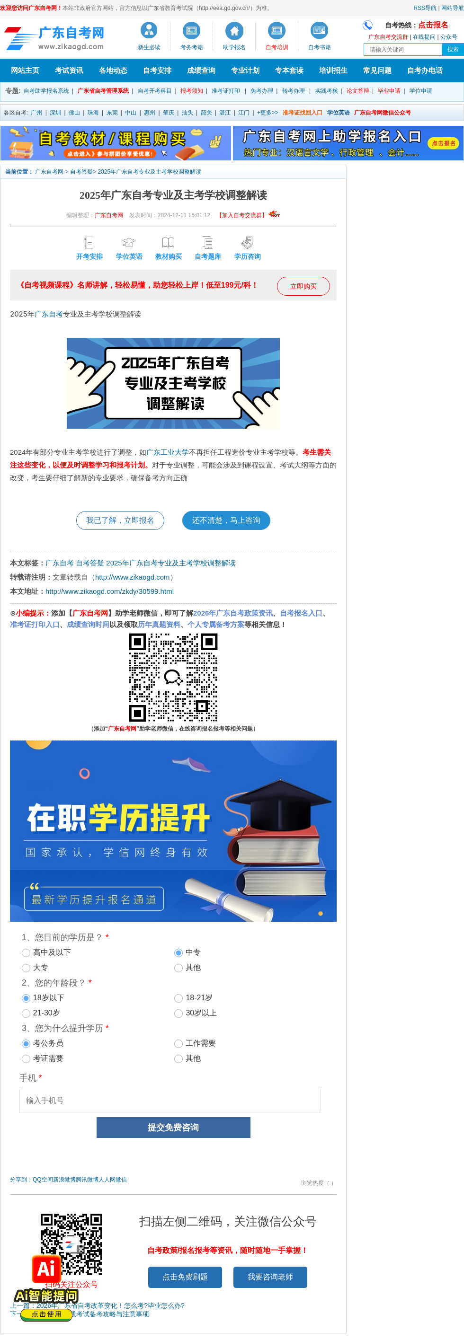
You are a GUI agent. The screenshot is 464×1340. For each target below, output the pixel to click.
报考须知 (191, 91)
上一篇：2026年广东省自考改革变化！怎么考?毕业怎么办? (97, 1305)
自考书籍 (319, 47)
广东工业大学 (167, 452)
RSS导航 (425, 8)
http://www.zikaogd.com (132, 577)
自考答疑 (81, 171)
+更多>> (267, 112)
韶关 (206, 112)
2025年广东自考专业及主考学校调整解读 (149, 171)
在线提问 (424, 37)
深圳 (55, 112)
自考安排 (157, 70)
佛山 (74, 112)
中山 (130, 112)
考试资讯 (69, 70)
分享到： (21, 1179)
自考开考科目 (155, 91)
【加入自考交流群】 (248, 215)
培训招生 (333, 70)
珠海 (93, 112)
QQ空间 (43, 1179)
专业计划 (245, 70)
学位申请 (421, 91)
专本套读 (289, 70)
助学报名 (234, 47)
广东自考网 (49, 171)
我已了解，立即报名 (120, 520)
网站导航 (452, 8)
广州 (36, 112)
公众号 (448, 37)
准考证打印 (226, 91)
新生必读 (149, 47)
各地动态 (113, 70)
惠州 (149, 112)
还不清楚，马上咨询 (226, 520)
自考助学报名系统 (46, 91)
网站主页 (25, 70)
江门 (244, 112)
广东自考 (49, 313)
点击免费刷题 (185, 1277)
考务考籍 (191, 47)
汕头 (187, 112)
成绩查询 (201, 70)
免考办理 (261, 91)
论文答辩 (358, 91)
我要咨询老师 (270, 1277)
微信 (121, 1179)
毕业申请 (389, 91)
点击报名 (433, 25)
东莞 (112, 112)
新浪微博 (64, 1179)
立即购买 (303, 286)
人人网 (107, 1179)
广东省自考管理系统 (103, 91)
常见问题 (377, 70)
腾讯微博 (87, 1179)
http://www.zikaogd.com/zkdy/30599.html (109, 591)
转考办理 (293, 91)
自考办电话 (425, 70)
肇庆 (168, 112)
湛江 (225, 112)
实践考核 (326, 91)
